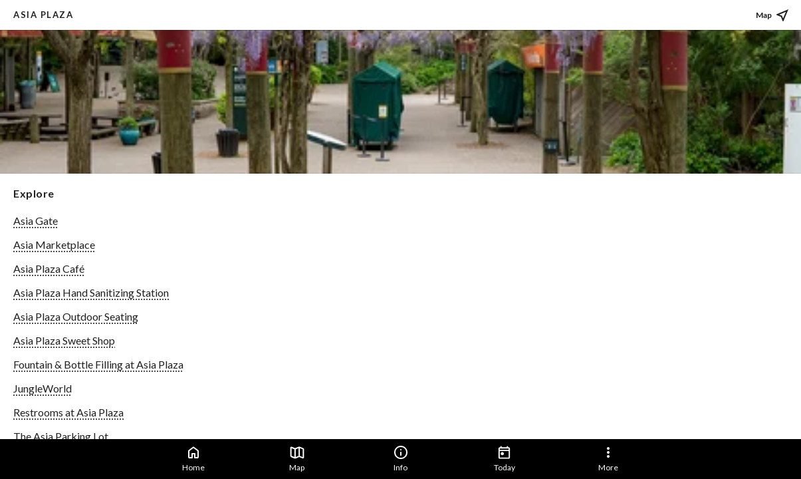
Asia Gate (35, 220)
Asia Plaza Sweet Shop (64, 340)
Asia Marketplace (54, 244)
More (608, 458)
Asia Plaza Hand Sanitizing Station (91, 292)
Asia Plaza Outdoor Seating (75, 316)
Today (504, 458)
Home (193, 458)
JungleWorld (42, 388)
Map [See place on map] (773, 15)
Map (297, 458)
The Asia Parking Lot (60, 436)
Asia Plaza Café (48, 268)
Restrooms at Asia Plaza (68, 412)
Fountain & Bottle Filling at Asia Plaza (98, 364)
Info (401, 458)
